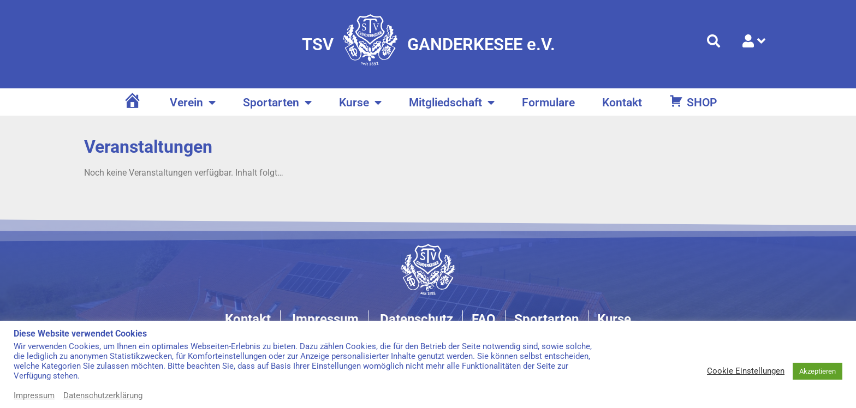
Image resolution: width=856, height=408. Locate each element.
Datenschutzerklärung (102, 395)
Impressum (34, 395)
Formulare (548, 102)
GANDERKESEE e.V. (481, 44)
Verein (193, 103)
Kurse (360, 103)
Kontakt (622, 102)
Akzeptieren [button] (817, 371)
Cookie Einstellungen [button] (745, 371)
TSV (318, 44)
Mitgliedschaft (452, 103)
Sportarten (277, 103)
